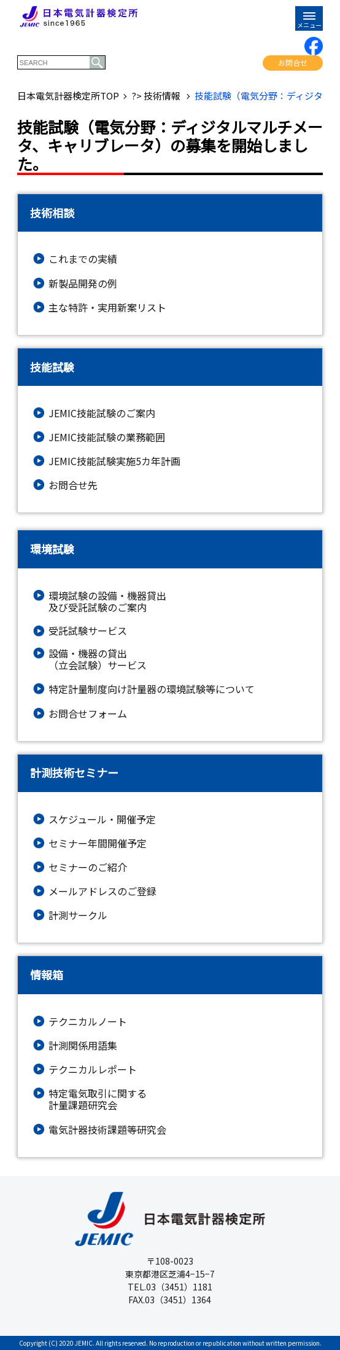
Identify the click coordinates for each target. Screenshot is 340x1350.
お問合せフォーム (87, 714)
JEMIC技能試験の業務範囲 (106, 437)
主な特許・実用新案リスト (107, 307)
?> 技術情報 (156, 95)
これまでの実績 (82, 259)
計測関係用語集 (82, 1045)
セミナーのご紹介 (87, 867)
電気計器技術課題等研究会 (107, 1130)
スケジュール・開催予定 (102, 819)
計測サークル (77, 915)
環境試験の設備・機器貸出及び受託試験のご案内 (107, 601)
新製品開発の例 (82, 283)
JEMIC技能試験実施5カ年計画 (114, 461)
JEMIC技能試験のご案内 (101, 413)
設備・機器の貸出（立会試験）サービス (97, 659)
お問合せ (292, 62)
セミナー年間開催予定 (97, 843)
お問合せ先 (73, 485)
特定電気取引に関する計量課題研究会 (97, 1099)
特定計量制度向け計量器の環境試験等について (151, 689)
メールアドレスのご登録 (102, 891)
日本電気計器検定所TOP (68, 95)
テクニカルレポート (92, 1069)
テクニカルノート (87, 1021)
